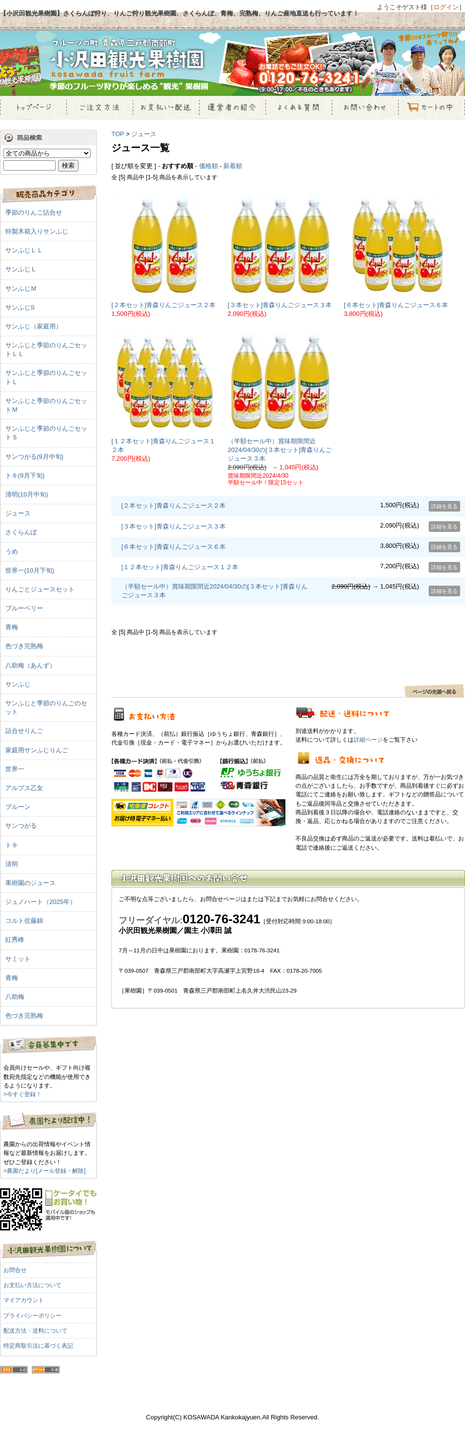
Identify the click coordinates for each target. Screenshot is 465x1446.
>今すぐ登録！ (22, 1094)
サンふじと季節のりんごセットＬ (46, 377)
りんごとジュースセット (40, 589)
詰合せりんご (24, 730)
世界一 (14, 769)
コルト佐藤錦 (24, 920)
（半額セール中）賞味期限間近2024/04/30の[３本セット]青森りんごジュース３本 (280, 449)
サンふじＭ (21, 288)
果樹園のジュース (30, 882)
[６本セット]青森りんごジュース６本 (396, 305)
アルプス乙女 (24, 788)
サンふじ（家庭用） (33, 326)
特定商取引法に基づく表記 (38, 1345)
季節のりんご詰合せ (33, 212)
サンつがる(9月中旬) (34, 456)
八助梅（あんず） (30, 665)
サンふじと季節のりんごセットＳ (46, 433)
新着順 (232, 166)
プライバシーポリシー (32, 1315)
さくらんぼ (21, 532)
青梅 (11, 627)
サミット (18, 959)
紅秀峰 (14, 939)
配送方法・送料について (35, 1330)
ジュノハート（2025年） (40, 901)
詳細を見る (444, 506)
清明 (11, 864)
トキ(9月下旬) (25, 475)
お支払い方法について (32, 1285)
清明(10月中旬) (26, 494)
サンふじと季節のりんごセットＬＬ (46, 350)
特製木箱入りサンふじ (36, 231)
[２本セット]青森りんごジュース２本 (163, 305)
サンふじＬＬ (24, 250)
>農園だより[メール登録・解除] (44, 1170)
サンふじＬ (21, 269)
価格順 (208, 166)
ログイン (446, 7)
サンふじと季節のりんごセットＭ (46, 405)
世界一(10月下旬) (29, 570)
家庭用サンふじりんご (36, 750)
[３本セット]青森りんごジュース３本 (280, 305)
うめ (11, 551)
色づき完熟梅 (24, 646)
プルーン (18, 806)
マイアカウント (23, 1300)
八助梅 (14, 996)
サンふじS (20, 307)
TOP (117, 134)
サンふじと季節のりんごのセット (46, 707)
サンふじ (18, 684)
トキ (11, 845)
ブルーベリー (24, 608)
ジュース (143, 134)
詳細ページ (368, 739)
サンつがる (21, 825)
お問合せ (15, 1270)
